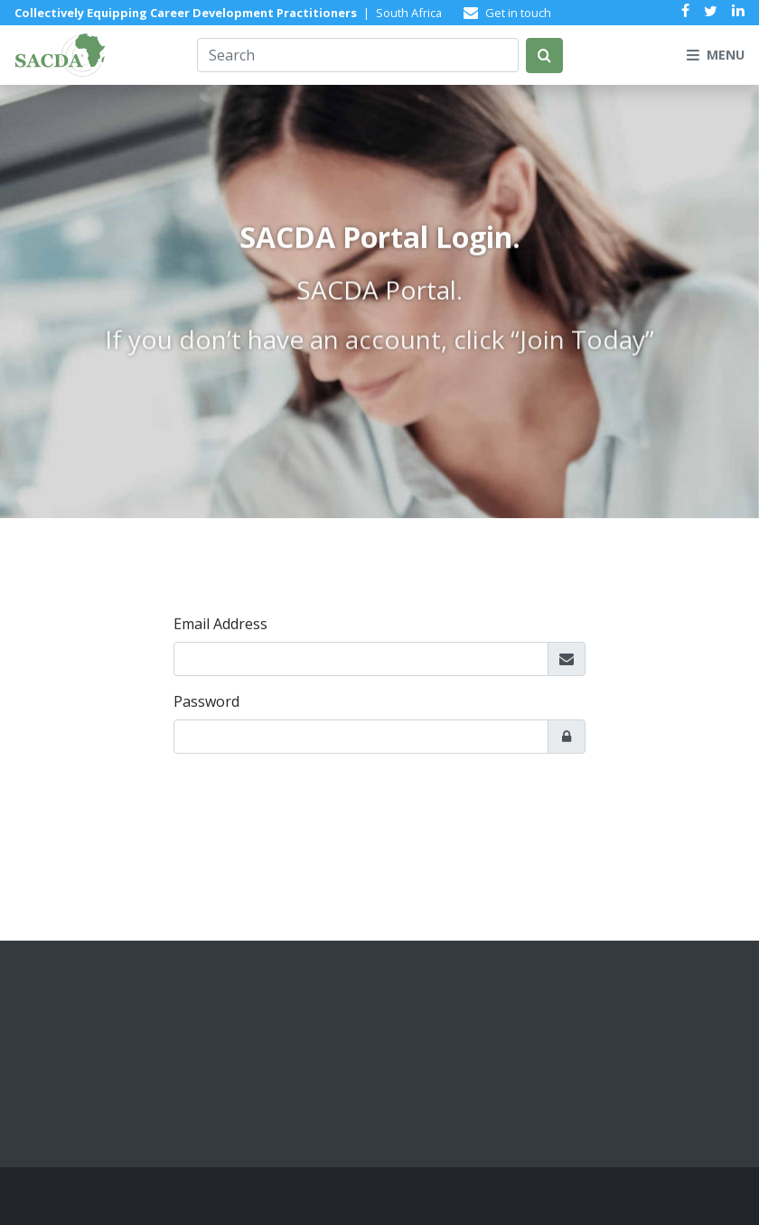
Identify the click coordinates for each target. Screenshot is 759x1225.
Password (206, 703)
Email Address (220, 626)
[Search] (358, 55)
